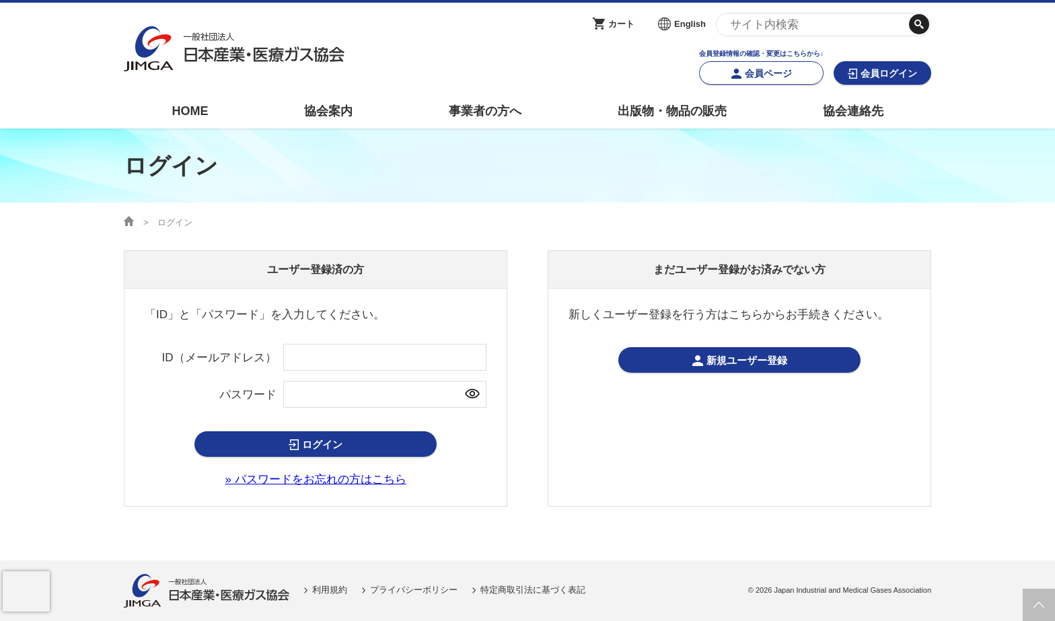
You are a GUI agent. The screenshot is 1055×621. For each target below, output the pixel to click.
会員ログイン (889, 73)
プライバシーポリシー (414, 590)
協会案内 (328, 111)
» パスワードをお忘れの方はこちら (315, 479)
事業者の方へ (485, 111)
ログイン (322, 444)
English (690, 24)
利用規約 (329, 590)
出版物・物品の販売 (672, 111)
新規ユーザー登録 (746, 360)
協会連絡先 (853, 111)
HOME (190, 111)
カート (621, 24)
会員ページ (768, 73)
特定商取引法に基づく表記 (532, 590)
